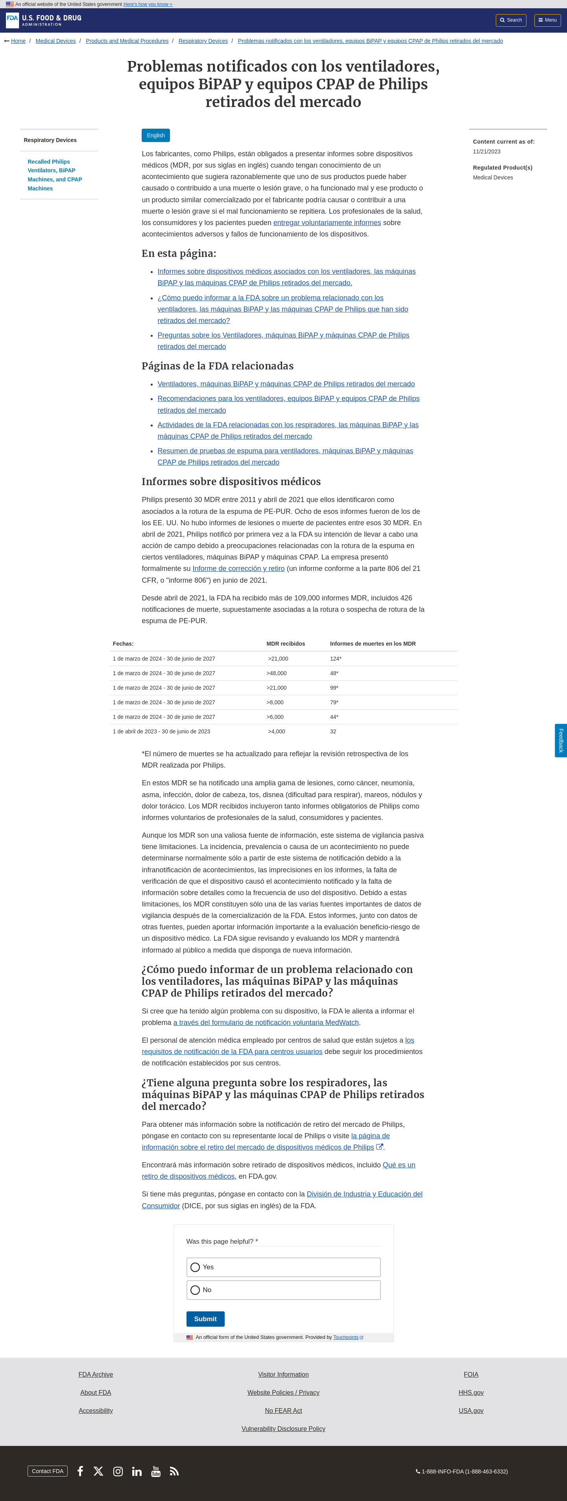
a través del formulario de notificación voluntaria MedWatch (266, 1023)
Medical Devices (56, 41)
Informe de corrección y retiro (239, 568)
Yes (208, 1267)
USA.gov (471, 1410)
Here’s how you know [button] (148, 4)
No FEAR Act (283, 1410)
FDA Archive (95, 1374)
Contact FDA (47, 1471)
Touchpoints (345, 1337)
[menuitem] (508, 149)
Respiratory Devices (203, 41)
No (207, 1290)
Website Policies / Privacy (283, 1392)
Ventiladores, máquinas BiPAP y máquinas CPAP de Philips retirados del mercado (286, 384)
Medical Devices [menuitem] (493, 177)
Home (18, 41)
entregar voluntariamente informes (327, 223)
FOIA (471, 1374)
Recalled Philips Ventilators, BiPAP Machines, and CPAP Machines (55, 175)
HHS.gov (471, 1392)
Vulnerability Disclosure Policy (283, 1428)
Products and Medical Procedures (127, 41)
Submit (205, 1319)
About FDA (95, 1392)
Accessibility (96, 1410)
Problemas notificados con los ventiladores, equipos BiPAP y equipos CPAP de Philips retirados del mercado (370, 41)
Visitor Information (283, 1374)
